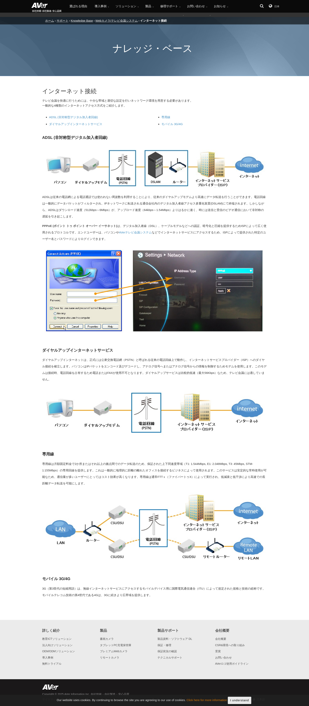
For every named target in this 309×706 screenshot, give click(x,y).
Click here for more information (207, 702)
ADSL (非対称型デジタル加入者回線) (73, 117)
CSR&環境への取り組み (230, 645)
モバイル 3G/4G (172, 124)
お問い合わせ (223, 657)
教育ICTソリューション (57, 638)
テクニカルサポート (169, 657)
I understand (239, 702)
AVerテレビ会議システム (135, 232)
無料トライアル (51, 663)
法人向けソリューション (57, 645)
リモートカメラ (109, 657)
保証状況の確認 (167, 651)
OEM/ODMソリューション (58, 651)
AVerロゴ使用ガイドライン (232, 663)
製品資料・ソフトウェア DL (174, 638)
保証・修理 (164, 645)
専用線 (165, 117)
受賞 (218, 651)
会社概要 (220, 638)
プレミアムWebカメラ (114, 651)
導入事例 (47, 657)
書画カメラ (107, 638)
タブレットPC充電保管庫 (115, 645)
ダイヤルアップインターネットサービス (75, 124)
